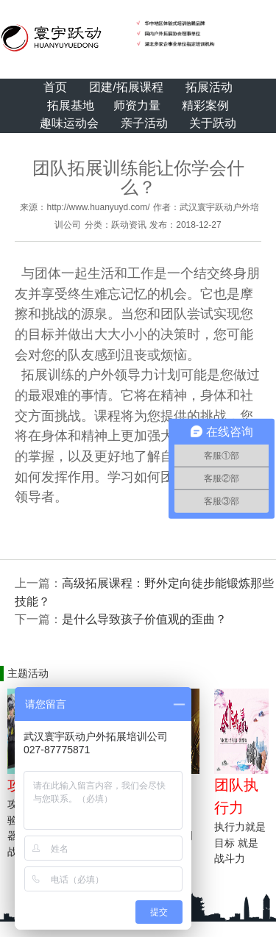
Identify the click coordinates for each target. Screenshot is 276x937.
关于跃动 (212, 123)
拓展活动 (209, 87)
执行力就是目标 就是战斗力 (240, 842)
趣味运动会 (69, 123)
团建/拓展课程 (126, 87)
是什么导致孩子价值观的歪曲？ (144, 619)
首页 (55, 87)
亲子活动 (144, 123)
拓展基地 (70, 105)
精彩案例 (205, 105)
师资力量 (136, 105)
